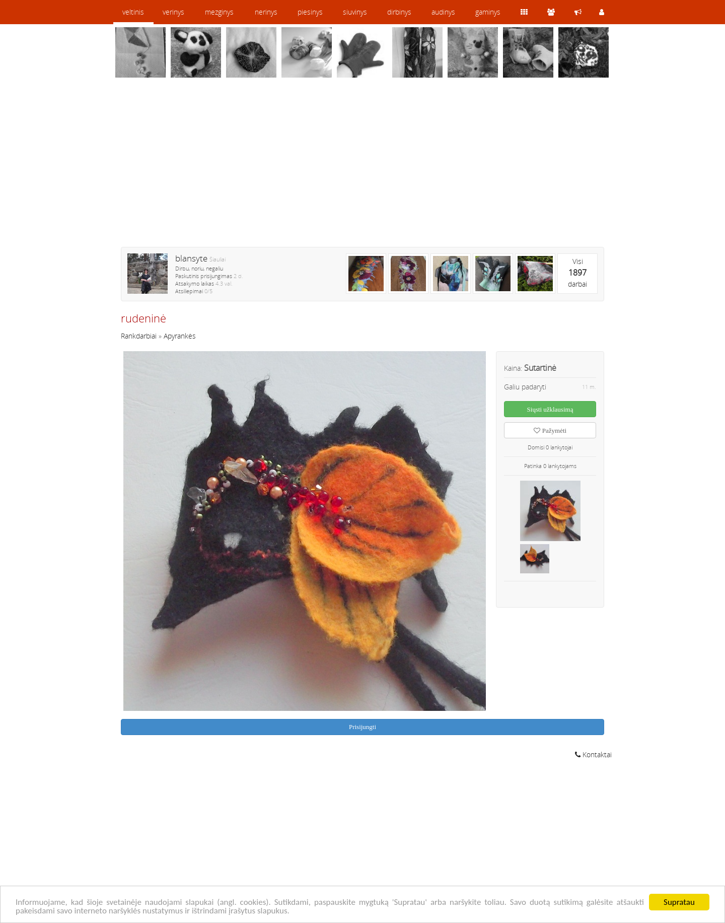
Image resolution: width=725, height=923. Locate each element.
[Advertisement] (362, 168)
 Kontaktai (593, 754)
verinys (173, 12)
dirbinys (399, 12)
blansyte (191, 258)
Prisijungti (362, 726)
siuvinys (355, 12)
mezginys (219, 12)
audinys (443, 12)
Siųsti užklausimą (550, 409)
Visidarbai (577, 272)
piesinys (310, 12)
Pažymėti (550, 430)
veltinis (133, 12)
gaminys (487, 12)
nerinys (266, 12)
